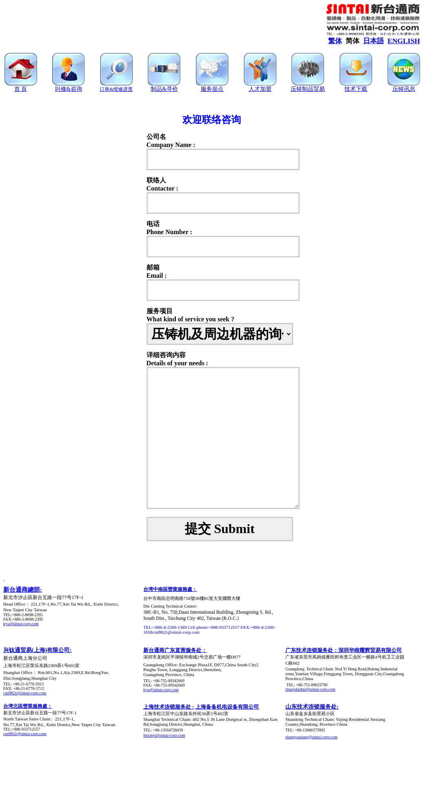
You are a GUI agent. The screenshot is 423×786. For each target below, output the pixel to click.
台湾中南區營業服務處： (170, 589)
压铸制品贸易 (308, 89)
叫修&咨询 (68, 89)
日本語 (373, 41)
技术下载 (355, 89)
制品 (156, 89)
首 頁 (20, 89)
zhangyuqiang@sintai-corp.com (311, 737)
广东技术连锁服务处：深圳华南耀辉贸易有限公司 (343, 650)
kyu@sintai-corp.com (21, 623)
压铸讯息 (403, 89)
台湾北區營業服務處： (27, 706)
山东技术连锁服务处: (312, 707)
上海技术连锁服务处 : (168, 707)
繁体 (335, 41)
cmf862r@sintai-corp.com (24, 693)
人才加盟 (260, 89)
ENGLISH (404, 41)
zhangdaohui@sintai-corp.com (310, 689)
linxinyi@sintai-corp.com (164, 735)
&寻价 (170, 89)
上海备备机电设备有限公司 (227, 707)
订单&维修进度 (116, 89)
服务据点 (212, 89)
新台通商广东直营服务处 (172, 650)
